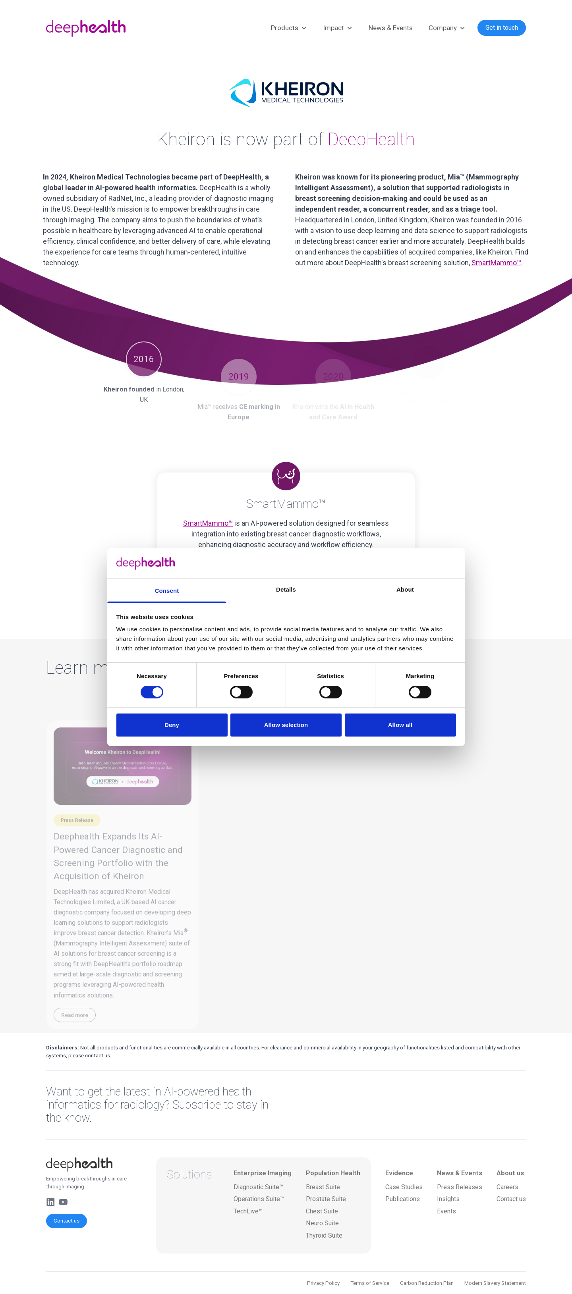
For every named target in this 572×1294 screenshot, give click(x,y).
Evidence (399, 1173)
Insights (448, 1199)
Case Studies (404, 1187)
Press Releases (459, 1187)
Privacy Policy (323, 1283)
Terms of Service (369, 1283)
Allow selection (286, 724)
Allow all (400, 724)
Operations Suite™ (259, 1199)
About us (510, 1173)
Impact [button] (338, 28)
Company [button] (447, 28)
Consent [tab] (167, 590)
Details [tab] (286, 589)
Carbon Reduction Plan (427, 1283)
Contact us (66, 1220)
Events (446, 1211)
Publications (402, 1199)
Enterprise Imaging (263, 1173)
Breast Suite (323, 1187)
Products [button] (289, 28)
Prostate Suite (326, 1199)
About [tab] (405, 589)
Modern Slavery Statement (495, 1283)
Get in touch (501, 27)
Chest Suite (322, 1211)
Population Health (333, 1173)
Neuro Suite (322, 1223)
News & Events (391, 28)
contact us (97, 1055)
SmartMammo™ (496, 262)
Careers (507, 1187)
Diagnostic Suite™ (258, 1187)
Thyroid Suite (324, 1235)
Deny (171, 724)
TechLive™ (248, 1211)
